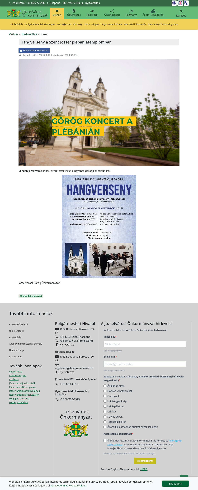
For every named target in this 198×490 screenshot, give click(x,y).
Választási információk (135, 24)
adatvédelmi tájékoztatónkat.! (68, 485)
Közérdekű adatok (18, 324)
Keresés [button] (181, 13)
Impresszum (15, 356)
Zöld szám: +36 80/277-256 (27, 3)
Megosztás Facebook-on (34, 50)
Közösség (78, 24)
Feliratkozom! (145, 460)
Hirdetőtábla (17, 24)
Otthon (56, 13)
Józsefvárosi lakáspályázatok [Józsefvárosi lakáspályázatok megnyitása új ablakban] (24, 394)
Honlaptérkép (16, 350)
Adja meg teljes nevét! (113, 351)
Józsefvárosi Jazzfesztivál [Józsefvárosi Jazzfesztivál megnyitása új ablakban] (22, 383)
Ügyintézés (74, 13)
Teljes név (109, 336)
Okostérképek (16, 330)
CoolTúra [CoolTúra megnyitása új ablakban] (14, 379)
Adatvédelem (16, 337)
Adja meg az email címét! (114, 371)
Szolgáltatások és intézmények (40, 24)
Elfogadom (175, 483)
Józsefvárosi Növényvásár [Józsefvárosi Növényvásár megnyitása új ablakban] (22, 387)
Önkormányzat (92, 24)
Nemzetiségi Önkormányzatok (163, 24)
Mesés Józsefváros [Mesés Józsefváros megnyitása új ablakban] (18, 402)
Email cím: (110, 356)
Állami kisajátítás (153, 13)
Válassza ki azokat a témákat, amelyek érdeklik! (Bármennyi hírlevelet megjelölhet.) (144, 378)
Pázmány (131, 13)
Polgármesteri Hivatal (111, 24)
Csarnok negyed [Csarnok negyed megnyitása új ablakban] (17, 375)
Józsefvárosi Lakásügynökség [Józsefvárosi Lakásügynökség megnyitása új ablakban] (24, 390)
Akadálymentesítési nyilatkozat (25, 343)
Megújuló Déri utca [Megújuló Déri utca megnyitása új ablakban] (19, 398)
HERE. (143, 469)
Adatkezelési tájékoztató (118, 433)
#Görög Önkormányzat (31, 296)
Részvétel (92, 13)
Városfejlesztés (64, 24)
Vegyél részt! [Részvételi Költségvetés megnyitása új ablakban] (15, 371)
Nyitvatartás (92, 3)
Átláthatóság (112, 13)
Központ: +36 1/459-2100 (65, 3)
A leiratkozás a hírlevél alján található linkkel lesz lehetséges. (130, 453)
